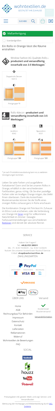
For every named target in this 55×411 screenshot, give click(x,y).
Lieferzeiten (18, 328)
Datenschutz (18, 321)
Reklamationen (18, 332)
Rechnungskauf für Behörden (18, 313)
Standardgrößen (14, 40)
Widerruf (18, 336)
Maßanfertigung (16, 33)
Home (18, 306)
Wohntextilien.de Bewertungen (18, 340)
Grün (20, 214)
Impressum (18, 317)
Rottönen (6, 222)
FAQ (18, 344)
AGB (18, 309)
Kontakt (18, 325)
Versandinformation (43, 316)
